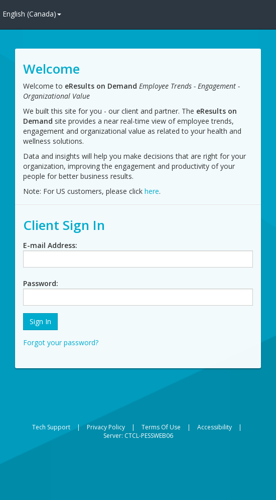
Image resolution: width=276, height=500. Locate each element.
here (152, 191)
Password (39, 283)
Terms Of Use (161, 427)
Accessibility (214, 427)
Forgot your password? (60, 342)
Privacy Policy (106, 427)
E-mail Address (49, 245)
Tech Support (51, 427)
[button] (40, 321)
